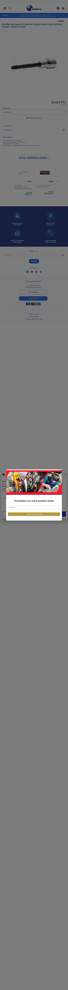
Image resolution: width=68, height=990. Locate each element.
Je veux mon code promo (34, 514)
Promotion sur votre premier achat (34, 501)
